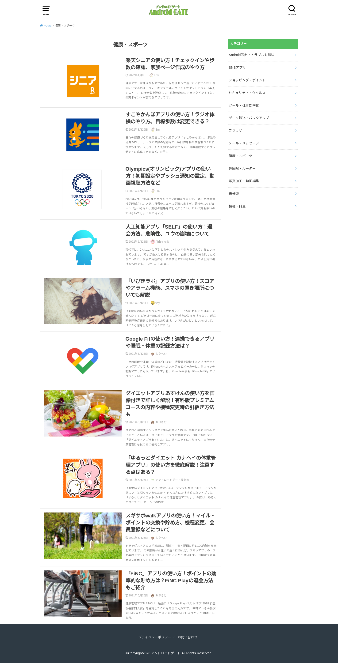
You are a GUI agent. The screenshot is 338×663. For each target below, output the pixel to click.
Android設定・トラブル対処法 (251, 55)
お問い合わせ (188, 637)
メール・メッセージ (244, 141)
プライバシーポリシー (154, 637)
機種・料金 (237, 203)
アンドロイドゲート (166, 653)
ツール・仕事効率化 (244, 104)
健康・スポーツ (240, 154)
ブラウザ (235, 129)
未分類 (234, 191)
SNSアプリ (237, 67)
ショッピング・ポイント (247, 79)
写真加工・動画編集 (244, 178)
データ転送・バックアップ (249, 116)
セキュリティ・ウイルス (247, 92)
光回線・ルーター (242, 166)
